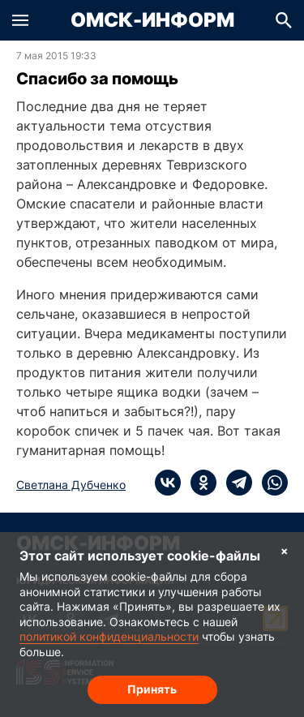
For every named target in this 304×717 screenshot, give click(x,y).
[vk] (168, 483)
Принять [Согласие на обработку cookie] (152, 689)
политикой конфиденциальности (109, 636)
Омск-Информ (152, 20)
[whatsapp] (270, 483)
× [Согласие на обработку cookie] (284, 550)
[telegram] (234, 483)
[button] (20, 20)
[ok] (198, 483)
